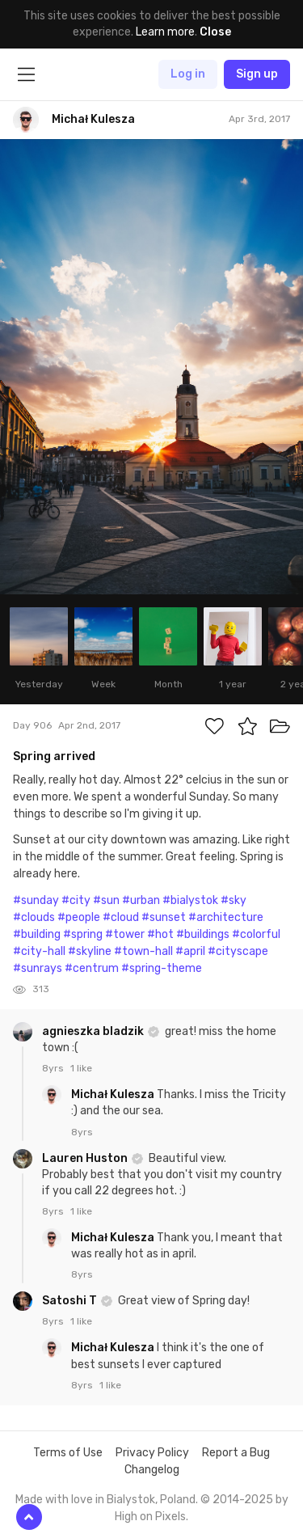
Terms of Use (68, 1453)
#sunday (36, 900)
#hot (160, 934)
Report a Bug (236, 1453)
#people (78, 917)
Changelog (151, 1470)
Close (215, 32)
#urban (141, 900)
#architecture (225, 917)
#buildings (202, 934)
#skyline (90, 951)
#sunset (163, 917)
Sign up (257, 74)
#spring (83, 934)
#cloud (121, 917)
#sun (106, 900)
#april (190, 951)
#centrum (92, 968)
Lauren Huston (86, 1158)
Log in (187, 74)
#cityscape (238, 951)
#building (37, 934)
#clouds (34, 917)
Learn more (165, 32)
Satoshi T (70, 1301)
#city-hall (39, 951)
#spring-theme (161, 968)
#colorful (256, 934)
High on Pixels (150, 1516)
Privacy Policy (152, 1453)
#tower (125, 934)
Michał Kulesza (114, 1094)
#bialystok (190, 900)
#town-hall (143, 951)
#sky (233, 900)
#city (75, 900)
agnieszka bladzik (94, 1031)
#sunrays (37, 968)
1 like (81, 1068)
